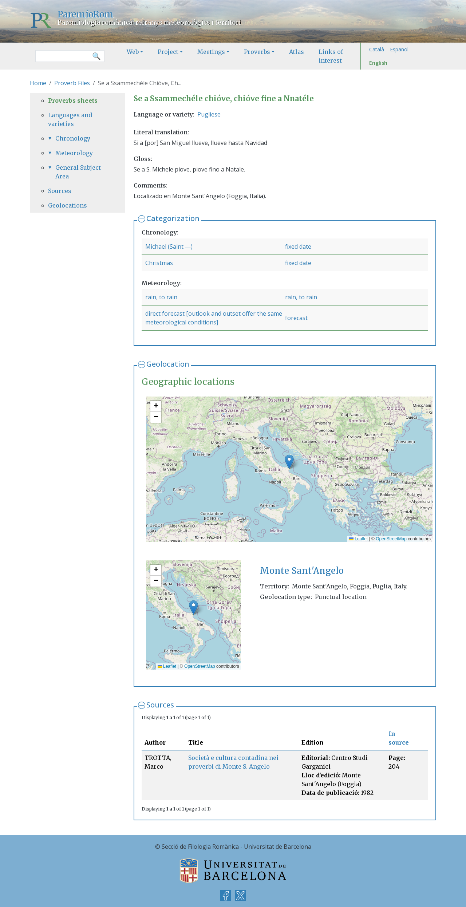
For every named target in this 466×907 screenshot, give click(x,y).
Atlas (296, 51)
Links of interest (331, 56)
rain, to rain (161, 297)
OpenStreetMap (391, 538)
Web (133, 51)
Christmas (159, 263)
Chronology (72, 138)
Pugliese (209, 114)
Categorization (173, 218)
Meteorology (74, 153)
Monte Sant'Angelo (302, 570)
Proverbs (257, 51)
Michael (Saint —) (169, 246)
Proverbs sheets (73, 100)
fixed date (298, 246)
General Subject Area (78, 172)
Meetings (211, 51)
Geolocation (167, 364)
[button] (289, 461)
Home (38, 83)
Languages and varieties (70, 119)
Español (399, 49)
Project (168, 51)
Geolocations (67, 205)
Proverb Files (72, 83)
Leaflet (358, 538)
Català (376, 49)
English (378, 62)
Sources (160, 705)
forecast (296, 318)
